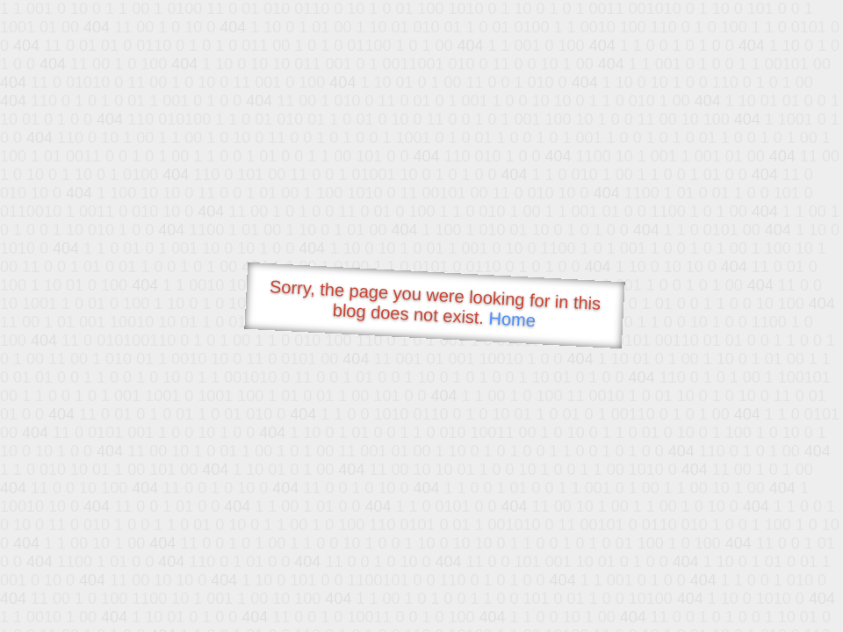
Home (512, 319)
